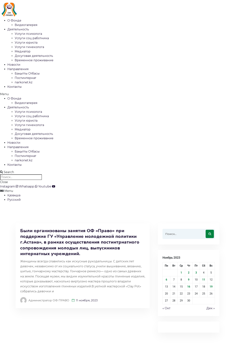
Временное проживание (34, 60)
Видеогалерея (26, 25)
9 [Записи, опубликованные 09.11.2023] (188, 279)
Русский (14, 199)
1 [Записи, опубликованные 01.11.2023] (181, 272)
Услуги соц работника (32, 38)
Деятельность (18, 29)
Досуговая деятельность (34, 56)
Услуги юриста (26, 42)
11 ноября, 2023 (87, 300)
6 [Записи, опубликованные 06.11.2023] (166, 279)
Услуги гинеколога (29, 47)
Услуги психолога (28, 34)
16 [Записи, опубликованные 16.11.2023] (188, 286)
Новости (13, 64)
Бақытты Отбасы (27, 73)
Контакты (14, 86)
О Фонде (14, 20)
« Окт (166, 308)
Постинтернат (25, 78)
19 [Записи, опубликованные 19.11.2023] (211, 286)
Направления (18, 69)
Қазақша (13, 195)
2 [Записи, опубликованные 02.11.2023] (188, 272)
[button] (117, 94)
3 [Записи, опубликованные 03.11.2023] (196, 272)
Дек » (210, 308)
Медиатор (22, 51)
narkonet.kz (23, 82)
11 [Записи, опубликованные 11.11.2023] (203, 279)
